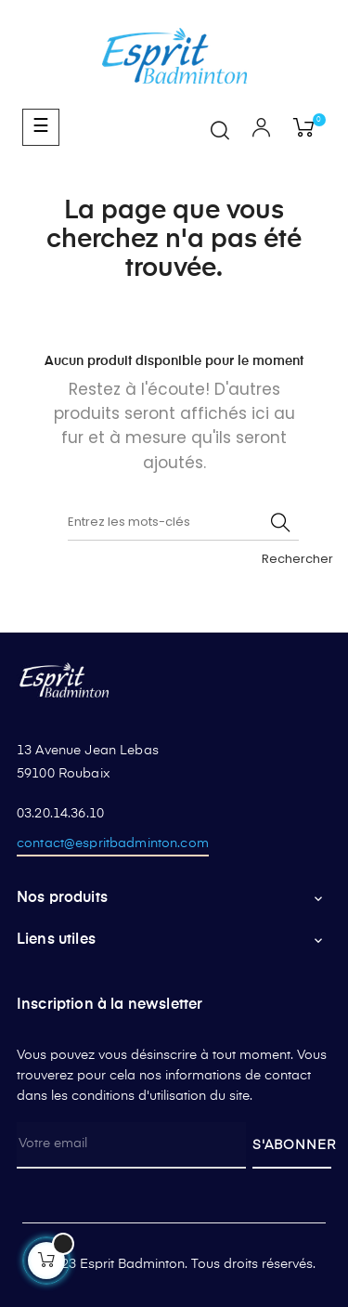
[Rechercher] (183, 522)
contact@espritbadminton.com (113, 843)
